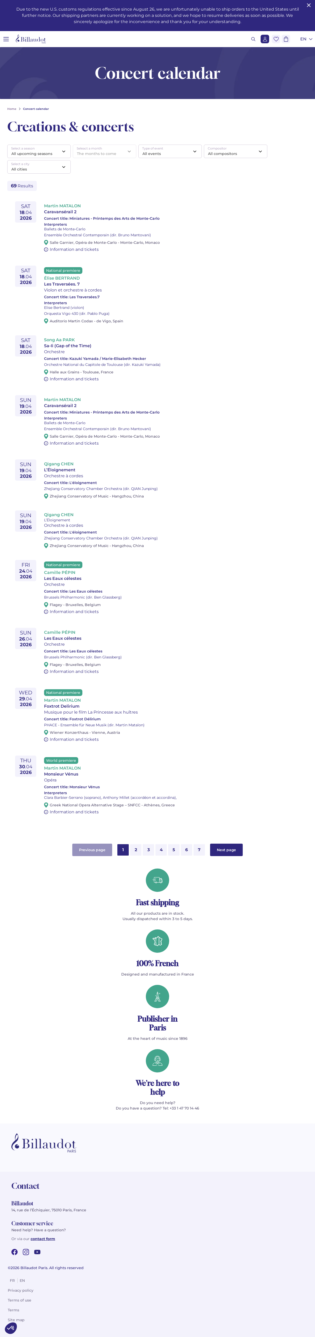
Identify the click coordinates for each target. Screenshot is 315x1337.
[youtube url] (37, 1252)
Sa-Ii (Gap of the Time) (67, 345)
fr (12, 1280)
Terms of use (19, 1300)
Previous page (92, 850)
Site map (16, 1320)
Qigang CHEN (59, 463)
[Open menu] (6, 39)
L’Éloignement (59, 469)
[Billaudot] (31, 39)
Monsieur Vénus (61, 774)
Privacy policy (20, 1290)
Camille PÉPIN (59, 572)
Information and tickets (74, 249)
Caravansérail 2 (60, 211)
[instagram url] (26, 1252)
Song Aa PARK (59, 339)
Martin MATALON (62, 205)
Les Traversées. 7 (62, 284)
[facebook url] (14, 1252)
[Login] (265, 39)
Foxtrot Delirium (62, 706)
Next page (226, 850)
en (22, 1280)
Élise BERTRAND (62, 278)
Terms (13, 1310)
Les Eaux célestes (62, 578)
